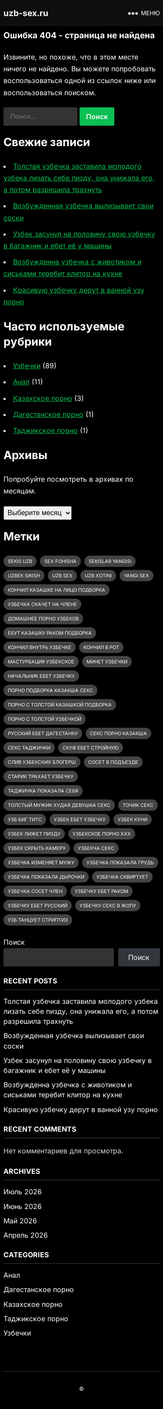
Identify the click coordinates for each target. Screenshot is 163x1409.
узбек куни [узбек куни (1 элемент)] (132, 819)
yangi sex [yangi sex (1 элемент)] (136, 576)
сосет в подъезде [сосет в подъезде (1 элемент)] (113, 762)
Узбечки (26, 365)
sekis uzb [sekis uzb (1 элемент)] (20, 561)
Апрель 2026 (25, 1235)
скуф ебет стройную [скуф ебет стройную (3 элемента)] (91, 748)
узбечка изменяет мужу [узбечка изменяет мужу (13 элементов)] (41, 862)
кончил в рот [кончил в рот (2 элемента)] (101, 647)
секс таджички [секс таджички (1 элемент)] (29, 748)
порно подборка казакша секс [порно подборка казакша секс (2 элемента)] (50, 690)
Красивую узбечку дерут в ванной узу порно (80, 1109)
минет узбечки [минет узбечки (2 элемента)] (106, 662)
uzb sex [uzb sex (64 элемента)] (62, 576)
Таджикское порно (45, 430)
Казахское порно (42, 398)
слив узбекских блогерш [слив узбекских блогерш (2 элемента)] (42, 762)
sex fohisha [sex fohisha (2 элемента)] (60, 561)
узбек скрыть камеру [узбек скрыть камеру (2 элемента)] (37, 848)
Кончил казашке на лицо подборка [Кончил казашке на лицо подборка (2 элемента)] (56, 590)
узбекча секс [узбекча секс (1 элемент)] (96, 848)
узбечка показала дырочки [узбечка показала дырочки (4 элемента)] (46, 877)
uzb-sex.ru (25, 13)
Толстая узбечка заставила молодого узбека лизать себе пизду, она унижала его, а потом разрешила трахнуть (79, 178)
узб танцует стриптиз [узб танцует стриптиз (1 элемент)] (38, 920)
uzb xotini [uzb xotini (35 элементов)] (98, 576)
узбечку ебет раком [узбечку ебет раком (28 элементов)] (101, 891)
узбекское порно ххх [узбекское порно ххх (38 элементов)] (102, 834)
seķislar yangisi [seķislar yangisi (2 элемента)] (110, 561)
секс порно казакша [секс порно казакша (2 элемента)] (118, 733)
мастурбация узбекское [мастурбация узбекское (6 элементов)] (41, 662)
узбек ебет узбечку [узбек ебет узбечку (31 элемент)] (80, 819)
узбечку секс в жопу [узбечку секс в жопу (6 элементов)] (108, 906)
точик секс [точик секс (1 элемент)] (138, 805)
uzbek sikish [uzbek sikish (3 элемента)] (24, 576)
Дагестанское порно (48, 414)
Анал (21, 381)
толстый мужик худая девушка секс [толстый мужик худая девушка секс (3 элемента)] (59, 805)
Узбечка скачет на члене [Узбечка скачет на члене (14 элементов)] (42, 604)
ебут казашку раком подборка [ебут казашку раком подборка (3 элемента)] (50, 633)
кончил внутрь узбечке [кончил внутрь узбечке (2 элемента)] (39, 647)
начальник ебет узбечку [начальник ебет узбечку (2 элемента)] (41, 676)
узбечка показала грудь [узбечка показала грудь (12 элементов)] (120, 862)
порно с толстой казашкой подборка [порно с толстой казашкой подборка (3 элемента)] (60, 705)
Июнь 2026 (22, 1206)
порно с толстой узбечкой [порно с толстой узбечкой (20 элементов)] (44, 719)
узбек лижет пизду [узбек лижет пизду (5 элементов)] (34, 834)
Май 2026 (20, 1220)
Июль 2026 (22, 1191)
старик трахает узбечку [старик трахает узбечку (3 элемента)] (40, 776)
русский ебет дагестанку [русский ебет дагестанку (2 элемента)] (43, 733)
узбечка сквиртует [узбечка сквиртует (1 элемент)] (122, 877)
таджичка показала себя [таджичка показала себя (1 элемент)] (43, 791)
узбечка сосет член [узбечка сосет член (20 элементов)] (35, 891)
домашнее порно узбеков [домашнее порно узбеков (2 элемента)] (43, 619)
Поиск (14, 942)
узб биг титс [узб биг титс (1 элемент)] (25, 819)
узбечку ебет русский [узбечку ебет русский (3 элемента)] (37, 906)
